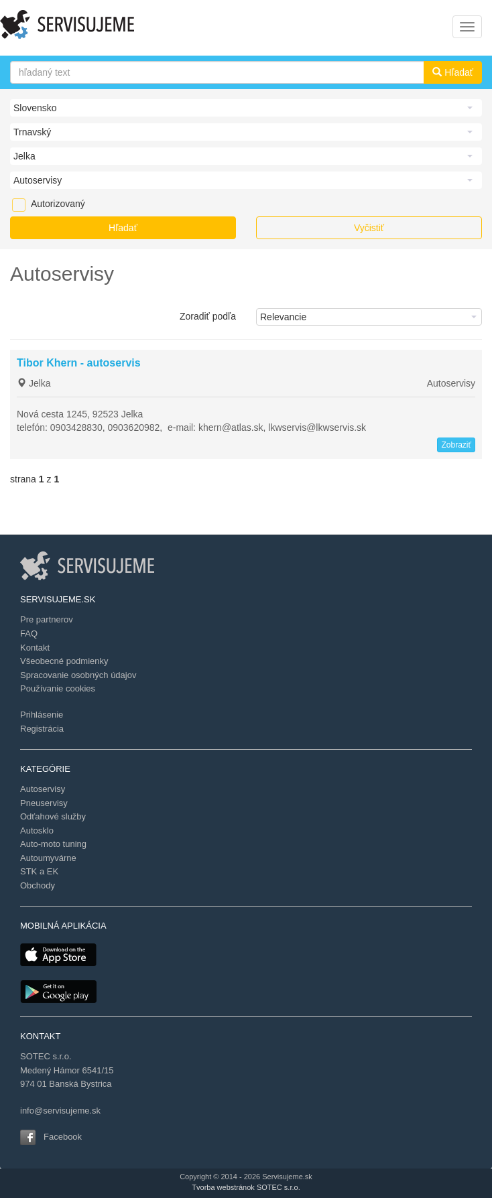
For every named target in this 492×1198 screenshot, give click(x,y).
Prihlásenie (41, 715)
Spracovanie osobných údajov (78, 675)
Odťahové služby (53, 816)
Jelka (34, 383)
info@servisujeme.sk (60, 1111)
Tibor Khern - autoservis (79, 363)
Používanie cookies (57, 688)
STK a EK (39, 871)
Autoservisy (451, 383)
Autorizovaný (37, 203)
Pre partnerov (46, 619)
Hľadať (452, 72)
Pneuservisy (44, 803)
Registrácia (42, 729)
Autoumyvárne (48, 858)
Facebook (63, 1137)
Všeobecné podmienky (64, 661)
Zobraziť (456, 445)
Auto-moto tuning (53, 844)
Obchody (37, 885)
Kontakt (35, 648)
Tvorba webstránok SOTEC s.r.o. (246, 1187)
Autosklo (37, 830)
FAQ (29, 633)
